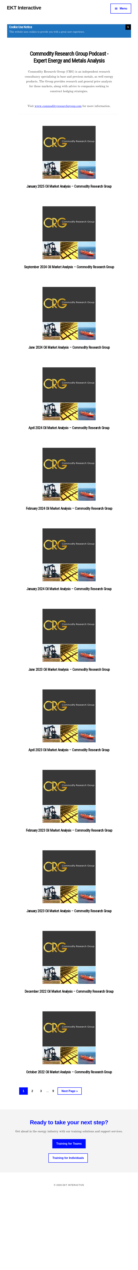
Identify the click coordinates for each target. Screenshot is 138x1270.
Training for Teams (69, 1143)
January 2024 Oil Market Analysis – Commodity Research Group (68, 589)
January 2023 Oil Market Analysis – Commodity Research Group (68, 911)
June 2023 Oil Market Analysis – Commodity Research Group (69, 669)
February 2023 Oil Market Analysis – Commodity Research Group (69, 830)
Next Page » (69, 1092)
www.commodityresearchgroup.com (58, 106)
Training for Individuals (68, 1157)
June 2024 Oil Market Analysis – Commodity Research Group (69, 347)
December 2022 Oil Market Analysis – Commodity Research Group (69, 991)
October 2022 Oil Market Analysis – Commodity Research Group (69, 1072)
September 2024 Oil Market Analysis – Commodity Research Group (69, 267)
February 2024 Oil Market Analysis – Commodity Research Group (69, 508)
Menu (123, 8)
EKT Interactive (24, 8)
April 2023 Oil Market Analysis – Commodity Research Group (68, 750)
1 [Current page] (25, 1092)
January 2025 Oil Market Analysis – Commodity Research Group (68, 186)
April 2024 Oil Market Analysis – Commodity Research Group (68, 428)
